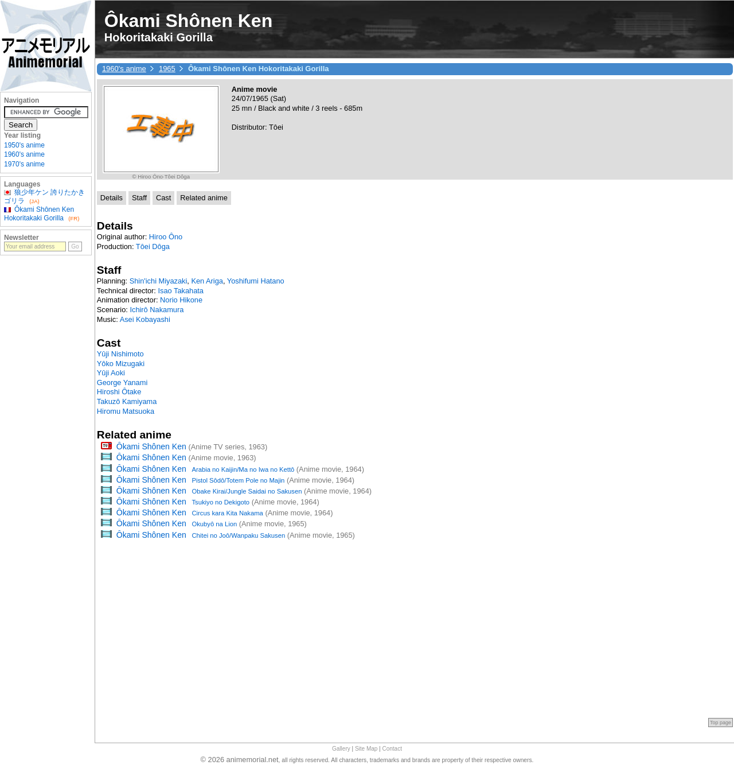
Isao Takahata (180, 290)
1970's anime (24, 164)
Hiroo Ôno (165, 236)
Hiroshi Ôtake (119, 391)
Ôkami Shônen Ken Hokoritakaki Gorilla (39, 213)
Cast (163, 197)
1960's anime (124, 68)
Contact (392, 748)
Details (111, 197)
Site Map (366, 748)
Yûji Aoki (111, 372)
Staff (139, 197)
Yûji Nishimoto (120, 354)
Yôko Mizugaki (121, 363)
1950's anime (24, 145)
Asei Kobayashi (145, 319)
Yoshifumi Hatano (255, 281)
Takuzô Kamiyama (127, 401)
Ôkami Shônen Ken (151, 446)
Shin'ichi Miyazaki (159, 281)
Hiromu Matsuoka (125, 411)
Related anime (204, 197)
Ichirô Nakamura (157, 309)
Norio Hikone (181, 300)
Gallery (341, 748)
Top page (720, 722)
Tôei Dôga (153, 246)
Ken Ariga (207, 281)
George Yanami (122, 382)
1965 (167, 68)
